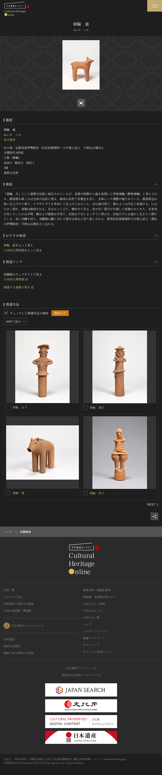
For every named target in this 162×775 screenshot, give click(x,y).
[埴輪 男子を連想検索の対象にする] (85, 493)
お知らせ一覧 (91, 617)
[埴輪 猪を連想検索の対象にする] (8, 493)
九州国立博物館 (14, 250)
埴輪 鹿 (9, 245)
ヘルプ (87, 624)
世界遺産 (9, 639)
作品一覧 (9, 590)
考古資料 (9, 140)
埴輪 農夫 (97, 407)
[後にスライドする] (152, 504)
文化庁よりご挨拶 (94, 604)
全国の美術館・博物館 (17, 611)
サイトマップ (91, 645)
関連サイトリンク (94, 638)
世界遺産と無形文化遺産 (19, 604)
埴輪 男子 (97, 493)
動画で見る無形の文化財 (19, 653)
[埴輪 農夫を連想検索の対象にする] (85, 407)
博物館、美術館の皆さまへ (99, 597)
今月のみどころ (92, 611)
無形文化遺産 (12, 646)
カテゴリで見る (13, 597)
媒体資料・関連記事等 (97, 590)
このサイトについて (95, 631)
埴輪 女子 (19, 407)
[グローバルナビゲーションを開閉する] (154, 6)
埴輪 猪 (18, 493)
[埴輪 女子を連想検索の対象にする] (8, 407)
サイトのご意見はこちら (98, 652)
